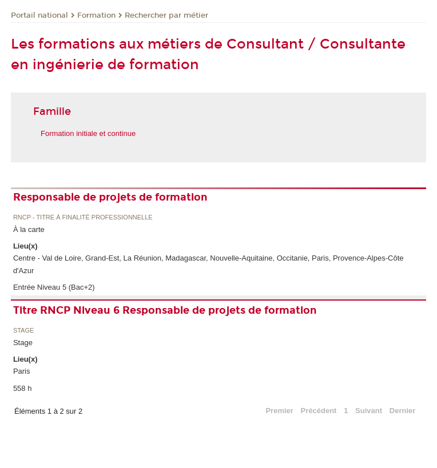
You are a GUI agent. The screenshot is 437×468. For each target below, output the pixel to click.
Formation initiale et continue (88, 133)
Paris (21, 371)
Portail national (39, 15)
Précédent (319, 410)
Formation (96, 15)
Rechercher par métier (166, 15)
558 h (22, 388)
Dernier (403, 410)
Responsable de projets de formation (110, 197)
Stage (23, 330)
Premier (279, 410)
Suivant (368, 410)
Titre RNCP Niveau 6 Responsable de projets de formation (165, 310)
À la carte (29, 229)
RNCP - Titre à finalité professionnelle (83, 217)
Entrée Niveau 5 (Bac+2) (54, 287)
